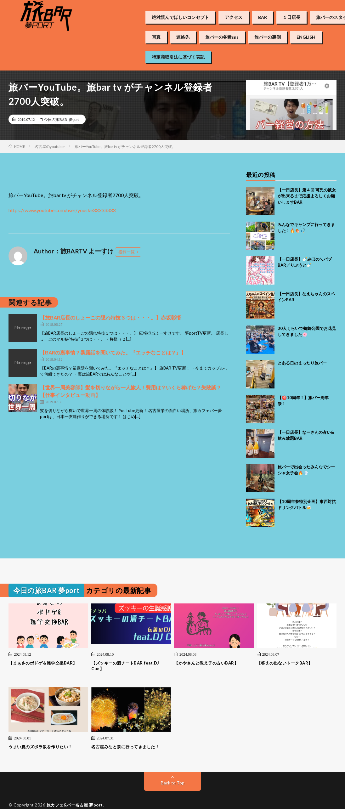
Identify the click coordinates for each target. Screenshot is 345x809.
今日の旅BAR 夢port (61, 119)
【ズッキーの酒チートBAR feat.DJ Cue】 (125, 665)
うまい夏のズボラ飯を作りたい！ (40, 746)
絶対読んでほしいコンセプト (180, 17)
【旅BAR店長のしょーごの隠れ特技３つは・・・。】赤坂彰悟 (110, 317)
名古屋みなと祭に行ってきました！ (125, 746)
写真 (156, 37)
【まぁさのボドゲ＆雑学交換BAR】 (42, 662)
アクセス (233, 17)
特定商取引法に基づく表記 (178, 57)
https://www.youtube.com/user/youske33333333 (62, 210)
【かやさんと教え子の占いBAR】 (206, 662)
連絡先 (182, 37)
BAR (262, 17)
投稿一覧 (126, 251)
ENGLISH (306, 37)
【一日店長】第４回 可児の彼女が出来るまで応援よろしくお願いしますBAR (307, 196)
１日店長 (291, 17)
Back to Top (172, 782)
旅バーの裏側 (267, 37)
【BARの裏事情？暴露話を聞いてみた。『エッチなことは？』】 (113, 352)
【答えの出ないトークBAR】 (285, 662)
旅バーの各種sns (222, 37)
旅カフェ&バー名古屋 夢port (75, 804)
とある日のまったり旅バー (302, 362)
